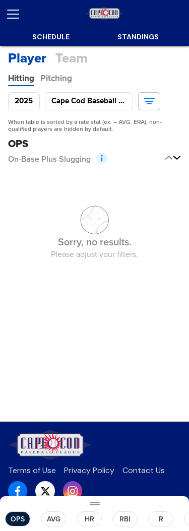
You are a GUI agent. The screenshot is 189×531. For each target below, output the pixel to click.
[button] (149, 101)
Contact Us (143, 470)
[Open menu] (17, 14)
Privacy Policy (89, 470)
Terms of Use (32, 470)
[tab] (21, 78)
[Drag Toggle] (94, 503)
